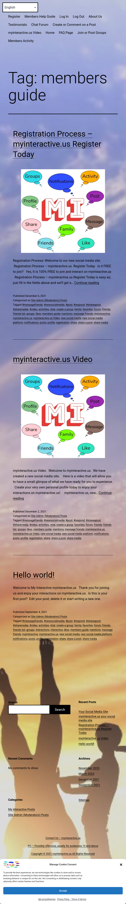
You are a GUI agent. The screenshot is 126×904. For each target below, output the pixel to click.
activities (44, 309)
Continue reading (86, 283)
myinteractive (102, 313)
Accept (63, 896)
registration (62, 322)
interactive (57, 629)
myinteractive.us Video (24, 33)
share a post (85, 322)
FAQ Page (66, 33)
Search (12, 702)
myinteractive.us (22, 318)
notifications (31, 322)
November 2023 (89, 768)
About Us (95, 16)
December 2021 (89, 779)
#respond (79, 304)
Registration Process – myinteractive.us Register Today (57, 144)
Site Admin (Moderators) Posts (49, 300)
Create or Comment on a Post (74, 25)
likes (38, 313)
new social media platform (77, 533)
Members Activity (21, 41)
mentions (67, 313)
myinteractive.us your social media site (97, 718)
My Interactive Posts (21, 809)
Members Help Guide (40, 16)
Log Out (78, 16)
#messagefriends (32, 304)
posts (43, 322)
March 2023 (86, 773)
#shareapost (93, 304)
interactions (42, 629)
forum (97, 309)
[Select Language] (20, 7)
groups (30, 313)
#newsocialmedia (54, 304)
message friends (83, 313)
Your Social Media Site (93, 711)
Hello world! (33, 575)
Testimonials (17, 25)
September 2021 (89, 785)
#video (33, 309)
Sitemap (84, 800)
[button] (121, 870)
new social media (71, 318)
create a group (64, 309)
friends (106, 309)
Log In (64, 16)
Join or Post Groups (91, 33)
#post (69, 304)
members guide (51, 313)
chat (52, 309)
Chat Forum (39, 25)
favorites (88, 309)
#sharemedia (20, 309)
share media (101, 322)
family (77, 309)
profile (51, 322)
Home (50, 33)
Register (14, 16)
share (73, 322)
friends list (19, 313)
